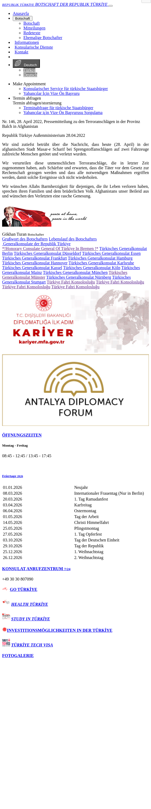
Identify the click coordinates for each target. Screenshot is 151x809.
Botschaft (22, 18)
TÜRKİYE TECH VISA (32, 645)
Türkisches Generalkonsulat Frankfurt (34, 258)
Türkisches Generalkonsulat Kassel (32, 267)
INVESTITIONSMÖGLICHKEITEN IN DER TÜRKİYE (57, 630)
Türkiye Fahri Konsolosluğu (71, 282)
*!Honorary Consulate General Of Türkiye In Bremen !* (50, 248)
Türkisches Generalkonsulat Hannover (35, 263)
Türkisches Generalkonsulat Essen (111, 253)
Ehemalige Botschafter (42, 37)
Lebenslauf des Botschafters (73, 239)
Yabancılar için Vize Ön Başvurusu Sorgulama (63, 112)
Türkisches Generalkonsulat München (75, 272)
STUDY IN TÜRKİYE (30, 619)
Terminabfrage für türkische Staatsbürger (58, 107)
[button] (75, 476)
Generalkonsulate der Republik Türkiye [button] (36, 244)
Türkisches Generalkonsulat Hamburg (100, 258)
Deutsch (26, 63)
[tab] (75, 435)
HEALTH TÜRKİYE (29, 604)
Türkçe (29, 70)
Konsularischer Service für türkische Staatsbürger (65, 88)
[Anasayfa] (21, 13)
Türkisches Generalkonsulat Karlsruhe (101, 263)
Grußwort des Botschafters (25, 239)
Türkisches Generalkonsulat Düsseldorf (47, 253)
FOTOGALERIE (18, 655)
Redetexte (31, 33)
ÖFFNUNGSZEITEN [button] (21, 435)
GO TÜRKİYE (23, 589)
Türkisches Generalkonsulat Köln (91, 267)
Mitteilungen (34, 28)
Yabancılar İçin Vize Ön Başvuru (51, 93)
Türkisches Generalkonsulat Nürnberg (78, 277)
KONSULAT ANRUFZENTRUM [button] (36, 568)
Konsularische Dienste (34, 47)
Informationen (27, 42)
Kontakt (21, 52)
